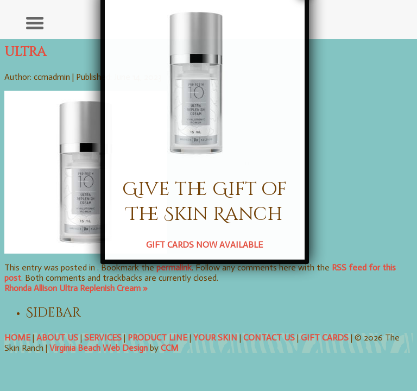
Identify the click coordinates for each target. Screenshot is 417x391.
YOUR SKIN (215, 337)
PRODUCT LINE (157, 337)
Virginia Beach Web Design (98, 348)
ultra (25, 52)
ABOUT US (57, 337)
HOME (17, 337)
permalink (174, 267)
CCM (170, 348)
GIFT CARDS (325, 337)
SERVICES (103, 337)
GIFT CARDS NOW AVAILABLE (181, 170)
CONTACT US (269, 337)
